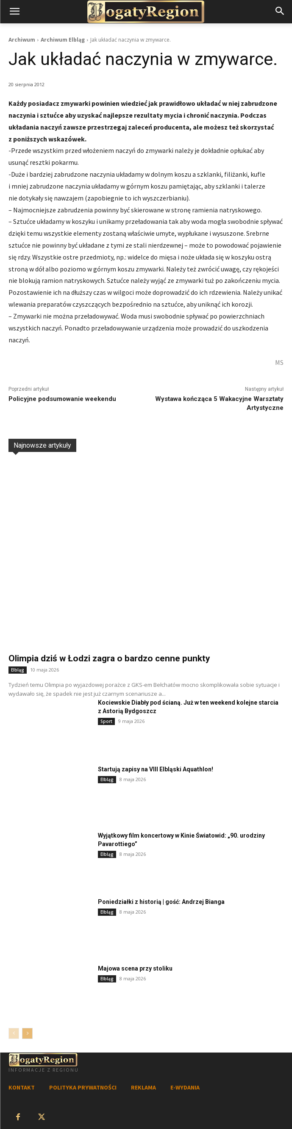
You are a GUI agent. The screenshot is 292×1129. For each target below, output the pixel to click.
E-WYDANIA (185, 1087)
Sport (106, 721)
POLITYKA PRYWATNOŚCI (83, 1087)
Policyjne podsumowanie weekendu (62, 399)
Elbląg (17, 670)
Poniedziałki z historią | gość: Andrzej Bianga (161, 901)
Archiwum (21, 39)
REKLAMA (143, 1087)
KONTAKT (21, 1087)
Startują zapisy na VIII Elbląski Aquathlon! (155, 769)
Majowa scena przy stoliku (135, 968)
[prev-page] (13, 1033)
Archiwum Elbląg (63, 39)
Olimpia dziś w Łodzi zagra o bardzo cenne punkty (109, 658)
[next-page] (27, 1033)
